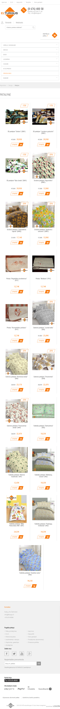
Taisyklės (28, 2)
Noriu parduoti (38, 2)
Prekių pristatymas (11, 631)
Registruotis (19, 22)
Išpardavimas (7, 73)
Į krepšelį (14, 144)
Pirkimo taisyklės (11, 637)
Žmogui (30, 50)
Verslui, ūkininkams (30, 45)
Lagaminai (30, 59)
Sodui (30, 54)
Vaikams (30, 64)
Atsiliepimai (9, 645)
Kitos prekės (7, 68)
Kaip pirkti (19, 2)
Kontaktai (7, 607)
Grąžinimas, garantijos (12, 642)
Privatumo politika (33, 642)
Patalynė (17, 85)
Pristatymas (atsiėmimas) (36, 639)
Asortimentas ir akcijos (12, 639)
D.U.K (11, 2)
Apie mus (4, 2)
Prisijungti (8, 22)
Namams (30, 78)
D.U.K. (7, 634)
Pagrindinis (3, 85)
